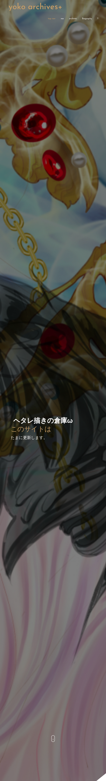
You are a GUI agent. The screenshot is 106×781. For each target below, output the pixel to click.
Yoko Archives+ (35, 7)
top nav (51, 19)
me (62, 19)
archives (73, 19)
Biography (87, 19)
